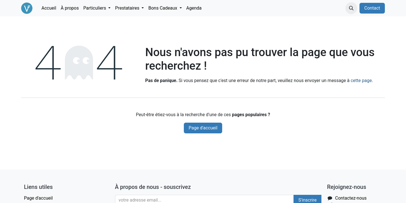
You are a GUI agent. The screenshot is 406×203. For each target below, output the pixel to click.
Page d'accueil (203, 128)
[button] (351, 8)
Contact (372, 8)
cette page (361, 80)
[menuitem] (48, 8)
